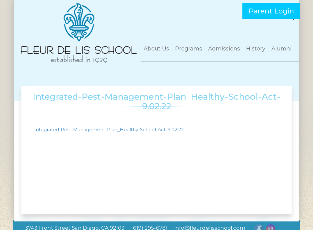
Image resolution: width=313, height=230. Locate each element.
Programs (188, 48)
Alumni (281, 48)
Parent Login (271, 11)
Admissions (224, 48)
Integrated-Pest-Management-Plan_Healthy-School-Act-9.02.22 (109, 129)
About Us (156, 48)
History (255, 48)
